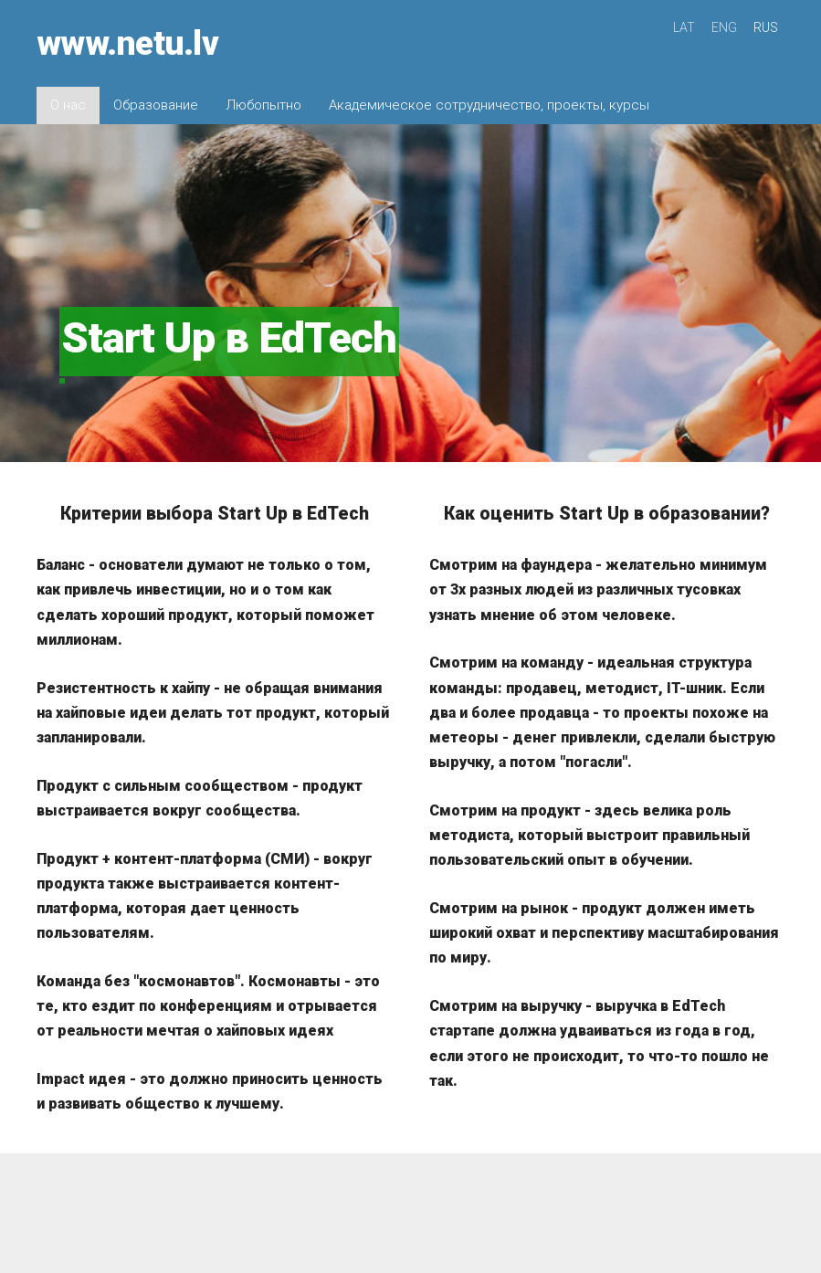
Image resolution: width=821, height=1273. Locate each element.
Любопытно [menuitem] (263, 105)
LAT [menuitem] (684, 27)
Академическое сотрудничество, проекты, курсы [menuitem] (489, 105)
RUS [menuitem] (765, 27)
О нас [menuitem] (68, 105)
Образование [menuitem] (155, 105)
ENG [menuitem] (724, 27)
